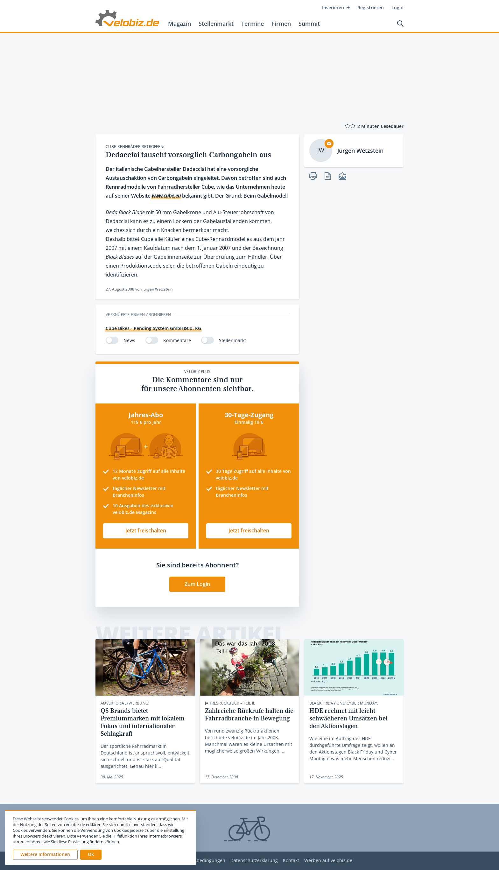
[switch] (112, 340)
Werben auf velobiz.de (328, 860)
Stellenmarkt (216, 23)
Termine (252, 23)
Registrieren (370, 7)
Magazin (179, 23)
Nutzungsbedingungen (200, 860)
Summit (309, 23)
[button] (91, 855)
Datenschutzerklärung (254, 860)
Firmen (281, 23)
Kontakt (291, 860)
